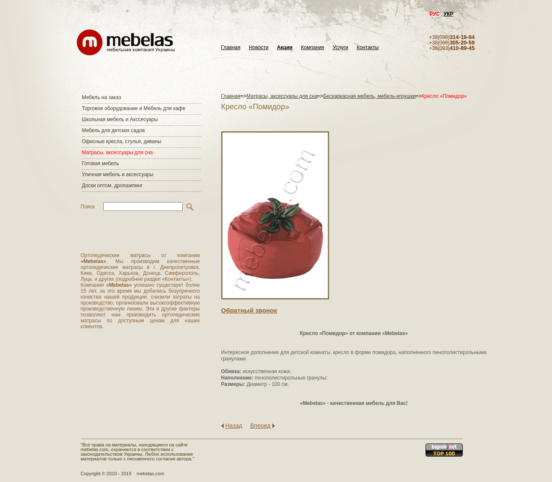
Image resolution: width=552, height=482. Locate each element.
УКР (448, 14)
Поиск (88, 207)
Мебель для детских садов (113, 130)
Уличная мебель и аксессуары (118, 174)
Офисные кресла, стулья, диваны (122, 141)
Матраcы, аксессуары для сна (117, 152)
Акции (285, 47)
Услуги (340, 47)
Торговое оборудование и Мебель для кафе (134, 108)
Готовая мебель (100, 163)
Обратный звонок (249, 310)
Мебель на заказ (101, 97)
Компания (312, 47)
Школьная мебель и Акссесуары (120, 119)
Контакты (368, 47)
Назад (233, 425)
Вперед (260, 425)
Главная (231, 47)
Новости (258, 47)
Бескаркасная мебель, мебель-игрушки (369, 96)
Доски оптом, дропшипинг (112, 185)
